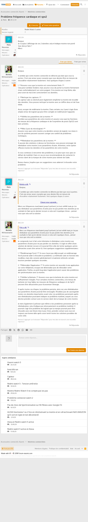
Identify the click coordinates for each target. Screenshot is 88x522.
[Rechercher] (81, 4)
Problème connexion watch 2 (20, 430)
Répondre (81, 87)
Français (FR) (7, 513)
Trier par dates (65, 94)
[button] (44, 4)
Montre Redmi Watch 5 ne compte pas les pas (28, 423)
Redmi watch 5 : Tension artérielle (23, 415)
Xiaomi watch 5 (14, 394)
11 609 (14, 115)
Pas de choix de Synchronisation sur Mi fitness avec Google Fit (35, 437)
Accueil (77, 513)
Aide (71, 513)
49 (15, 85)
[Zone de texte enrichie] (52, 373)
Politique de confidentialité (59, 513)
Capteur (11, 408)
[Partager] (77, 99)
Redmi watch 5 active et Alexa (21, 461)
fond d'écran (13, 401)
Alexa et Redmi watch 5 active (21, 454)
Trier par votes (80, 94)
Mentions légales (41, 513)
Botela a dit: (24, 216)
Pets (5, 52)
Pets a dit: (23, 259)
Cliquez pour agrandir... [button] (49, 234)
